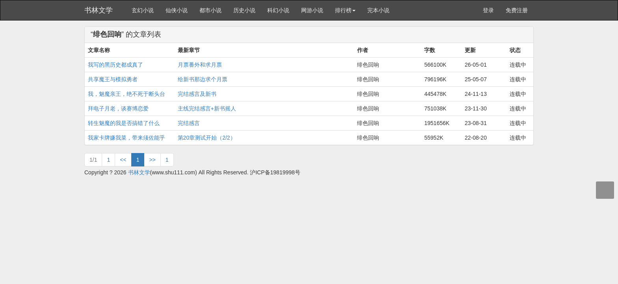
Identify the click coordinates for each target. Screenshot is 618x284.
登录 (488, 10)
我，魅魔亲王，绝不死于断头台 (126, 94)
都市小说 (210, 10)
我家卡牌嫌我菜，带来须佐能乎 (126, 138)
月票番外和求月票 (200, 65)
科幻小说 (278, 10)
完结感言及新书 (197, 94)
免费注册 (517, 10)
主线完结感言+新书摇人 (207, 108)
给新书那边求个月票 (202, 79)
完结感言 (189, 123)
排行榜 (345, 10)
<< (123, 160)
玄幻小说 (143, 10)
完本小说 (378, 10)
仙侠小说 (177, 10)
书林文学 (98, 10)
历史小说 (244, 10)
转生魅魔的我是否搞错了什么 (124, 123)
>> (152, 160)
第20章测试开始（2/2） (207, 138)
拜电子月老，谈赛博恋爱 (118, 108)
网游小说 (312, 10)
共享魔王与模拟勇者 (113, 79)
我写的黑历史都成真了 (115, 65)
